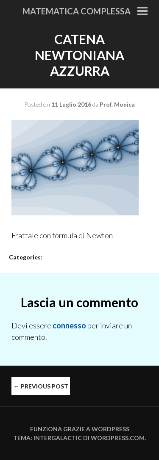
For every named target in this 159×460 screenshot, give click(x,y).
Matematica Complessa (76, 11)
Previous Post (41, 386)
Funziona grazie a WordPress (79, 428)
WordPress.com (118, 437)
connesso (69, 325)
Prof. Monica (117, 104)
